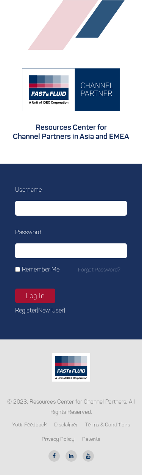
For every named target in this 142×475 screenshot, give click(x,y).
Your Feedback (29, 424)
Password (28, 232)
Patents (91, 439)
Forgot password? (99, 270)
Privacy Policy (58, 439)
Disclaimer (66, 424)
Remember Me (40, 269)
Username (28, 189)
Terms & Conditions (107, 424)
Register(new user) (40, 310)
